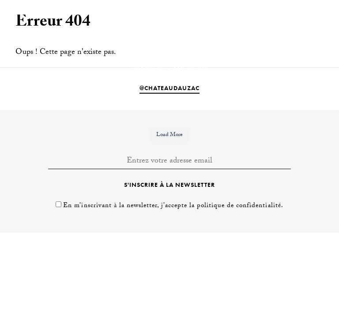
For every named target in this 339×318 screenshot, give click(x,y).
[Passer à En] (301, 14)
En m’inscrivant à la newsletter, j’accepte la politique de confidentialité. (173, 206)
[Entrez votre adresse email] (169, 161)
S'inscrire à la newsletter (169, 185)
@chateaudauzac (169, 88)
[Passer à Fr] (316, 14)
